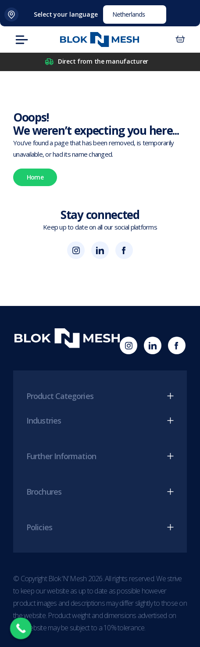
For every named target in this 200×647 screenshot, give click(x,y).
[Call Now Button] (21, 629)
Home (35, 177)
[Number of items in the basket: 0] (180, 39)
